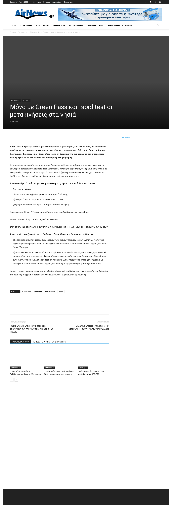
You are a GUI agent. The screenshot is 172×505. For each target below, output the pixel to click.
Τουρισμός (26, 25)
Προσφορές (59, 25)
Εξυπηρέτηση (76, 25)
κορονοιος (38, 291)
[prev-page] (12, 380)
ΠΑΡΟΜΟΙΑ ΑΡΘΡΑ (20, 342)
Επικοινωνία (68, 2)
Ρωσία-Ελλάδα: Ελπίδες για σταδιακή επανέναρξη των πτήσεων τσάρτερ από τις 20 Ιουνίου (31, 329)
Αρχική (13, 32)
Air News (126, 137)
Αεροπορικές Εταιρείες (41, 2)
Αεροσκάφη (57, 2)
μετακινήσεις (50, 291)
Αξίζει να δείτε (95, 25)
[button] (158, 25)
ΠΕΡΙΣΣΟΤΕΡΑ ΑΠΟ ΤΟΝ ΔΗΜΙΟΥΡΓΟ (49, 342)
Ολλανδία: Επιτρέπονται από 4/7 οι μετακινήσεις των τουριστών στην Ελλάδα (89, 327)
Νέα (14, 25)
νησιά (61, 291)
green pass (26, 291)
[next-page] (16, 380)
